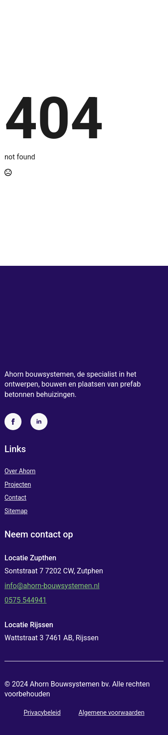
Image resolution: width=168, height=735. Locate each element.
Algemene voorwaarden (111, 712)
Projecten (17, 484)
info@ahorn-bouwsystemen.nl (51, 585)
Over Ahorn (19, 471)
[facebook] (13, 421)
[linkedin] (38, 421)
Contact (15, 497)
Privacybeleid (42, 712)
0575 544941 (25, 600)
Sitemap (15, 511)
